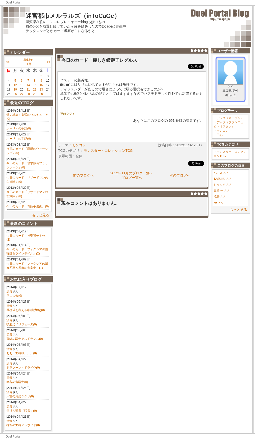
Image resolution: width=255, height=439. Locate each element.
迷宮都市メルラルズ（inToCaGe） (73, 15)
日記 (220, 135)
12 (15, 85)
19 (15, 89)
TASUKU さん (223, 179)
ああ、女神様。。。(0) (21, 353)
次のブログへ (180, 175)
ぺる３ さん (221, 173)
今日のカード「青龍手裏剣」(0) (27, 206)
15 (34, 85)
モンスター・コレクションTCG (108, 151)
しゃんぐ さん (223, 185)
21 (28, 89)
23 (41, 89)
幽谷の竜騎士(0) (17, 382)
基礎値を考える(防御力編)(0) (25, 310)
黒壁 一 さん (222, 190)
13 (21, 85)
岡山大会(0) (14, 295)
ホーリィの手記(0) (18, 128)
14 (28, 85)
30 (41, 94)
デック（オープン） (230, 118)
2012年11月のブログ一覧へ (131, 173)
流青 (9, 291)
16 (41, 85)
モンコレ (223, 130)
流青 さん (220, 196)
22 (34, 89)
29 (34, 94)
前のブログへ (83, 175)
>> (49, 62)
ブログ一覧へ (131, 178)
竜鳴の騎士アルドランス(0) (24, 339)
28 (28, 94)
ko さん (219, 202)
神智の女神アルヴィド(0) (23, 425)
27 (21, 94)
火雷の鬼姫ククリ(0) (20, 396)
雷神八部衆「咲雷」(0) (21, 410)
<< (7, 62)
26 (15, 94)
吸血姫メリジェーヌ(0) (21, 324)
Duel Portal (13, 2)
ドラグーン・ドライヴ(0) (23, 367)
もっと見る (40, 215)
